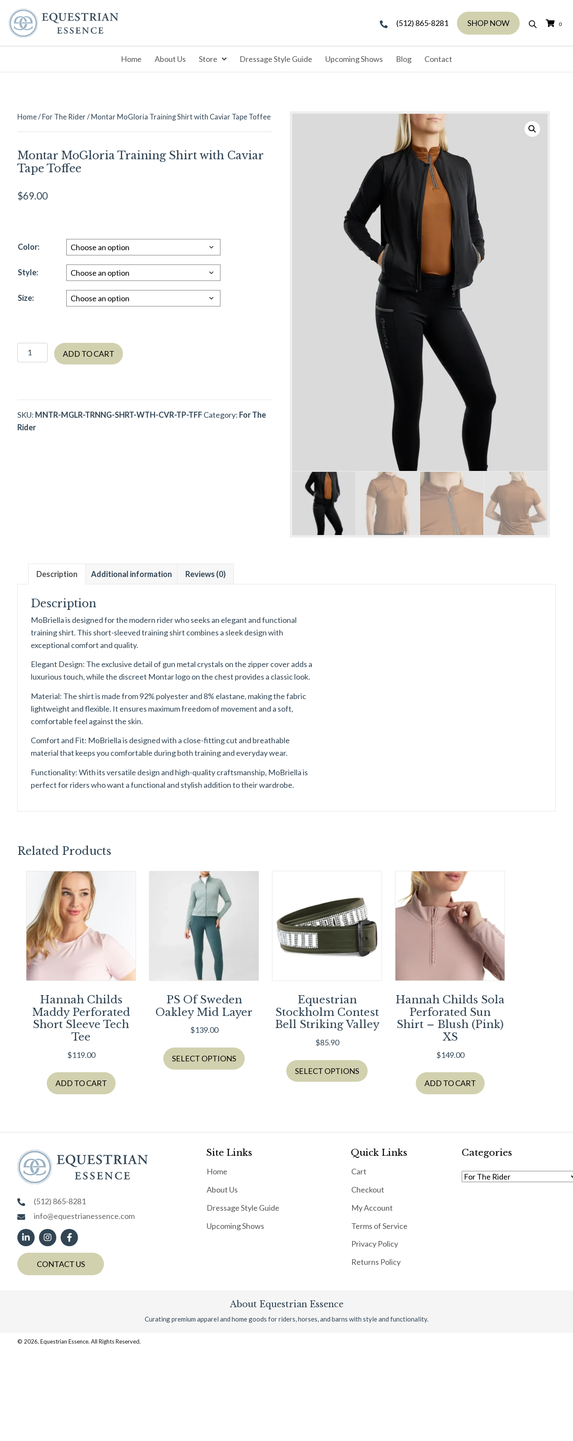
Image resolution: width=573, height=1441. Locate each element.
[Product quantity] (32, 352)
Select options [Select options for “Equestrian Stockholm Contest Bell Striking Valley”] (327, 1071)
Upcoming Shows (235, 1226)
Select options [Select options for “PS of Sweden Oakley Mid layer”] (204, 1058)
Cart (358, 1171)
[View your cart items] (555, 23)
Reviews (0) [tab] (205, 574)
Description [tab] (57, 574)
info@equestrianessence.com (84, 1216)
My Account (372, 1207)
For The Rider (64, 117)
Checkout (367, 1189)
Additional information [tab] (131, 574)
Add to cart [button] (81, 1083)
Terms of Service (379, 1226)
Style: (28, 272)
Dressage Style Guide (243, 1207)
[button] (532, 129)
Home (27, 117)
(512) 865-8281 (422, 23)
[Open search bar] (532, 23)
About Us (222, 1189)
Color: (28, 246)
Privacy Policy (374, 1243)
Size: (26, 298)
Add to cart (88, 353)
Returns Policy (376, 1262)
